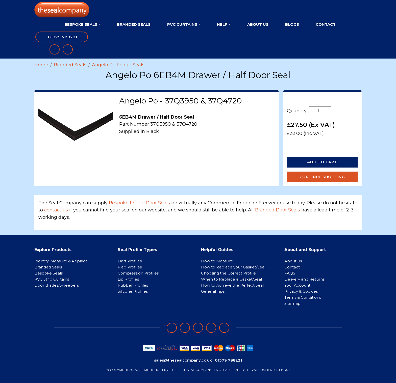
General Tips (213, 291)
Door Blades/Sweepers (56, 285)
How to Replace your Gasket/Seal (233, 267)
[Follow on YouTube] (224, 328)
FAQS (289, 273)
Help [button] (222, 24)
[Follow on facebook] (172, 328)
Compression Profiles (138, 273)
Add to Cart (322, 161)
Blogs (292, 24)
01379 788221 (228, 360)
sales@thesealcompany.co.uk (183, 360)
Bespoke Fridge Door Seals (139, 203)
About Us (257, 24)
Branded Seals (134, 24)
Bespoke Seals (48, 273)
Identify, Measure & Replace (61, 261)
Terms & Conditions (302, 297)
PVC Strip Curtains (51, 279)
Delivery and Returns (304, 279)
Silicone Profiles (133, 291)
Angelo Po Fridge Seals (118, 65)
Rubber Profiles (133, 285)
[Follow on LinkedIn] (185, 328)
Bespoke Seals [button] (80, 24)
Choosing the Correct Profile (228, 273)
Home (41, 65)
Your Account (297, 285)
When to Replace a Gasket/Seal (231, 279)
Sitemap (292, 303)
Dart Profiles (130, 261)
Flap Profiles (130, 267)
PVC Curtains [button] (182, 24)
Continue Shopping (322, 176)
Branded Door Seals (277, 210)
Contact (326, 24)
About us (293, 261)
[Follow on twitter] (211, 328)
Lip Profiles (128, 279)
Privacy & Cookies (301, 291)
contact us (56, 210)
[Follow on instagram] (198, 328)
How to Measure (217, 261)
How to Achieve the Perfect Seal (232, 285)
